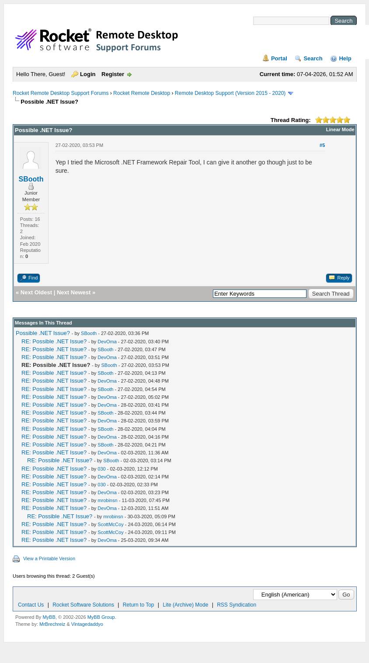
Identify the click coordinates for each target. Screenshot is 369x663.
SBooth (31, 179)
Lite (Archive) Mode (185, 605)
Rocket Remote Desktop (141, 93)
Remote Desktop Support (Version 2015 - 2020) (230, 93)
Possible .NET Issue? (43, 333)
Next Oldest (36, 292)
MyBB (48, 617)
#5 (322, 145)
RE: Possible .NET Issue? (54, 341)
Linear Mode (340, 129)
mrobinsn (107, 500)
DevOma (106, 341)
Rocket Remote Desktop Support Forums (60, 93)
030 (101, 468)
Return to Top (138, 605)
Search (312, 58)
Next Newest (74, 292)
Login (87, 74)
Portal (279, 58)
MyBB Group (101, 617)
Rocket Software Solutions (83, 605)
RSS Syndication (236, 605)
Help (345, 58)
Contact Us (31, 605)
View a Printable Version (49, 558)
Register (112, 74)
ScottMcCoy (110, 524)
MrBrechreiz (52, 624)
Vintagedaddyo (87, 624)
